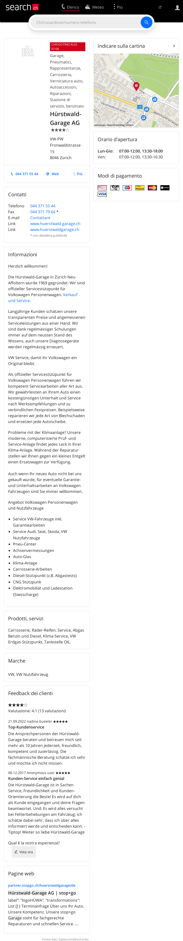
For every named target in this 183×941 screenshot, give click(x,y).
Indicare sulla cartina (121, 46)
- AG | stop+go (42, 893)
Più (79, 173)
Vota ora (26, 852)
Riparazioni (60, 93)
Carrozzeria (60, 74)
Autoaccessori (63, 87)
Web (55, 173)
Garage (56, 55)
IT (160, 7)
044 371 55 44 (26, 173)
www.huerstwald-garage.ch (55, 223)
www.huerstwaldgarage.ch (54, 229)
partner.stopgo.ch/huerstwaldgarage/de (42, 885)
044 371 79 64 (42, 211)
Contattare (40, 217)
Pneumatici (60, 62)
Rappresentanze (65, 68)
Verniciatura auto (66, 81)
